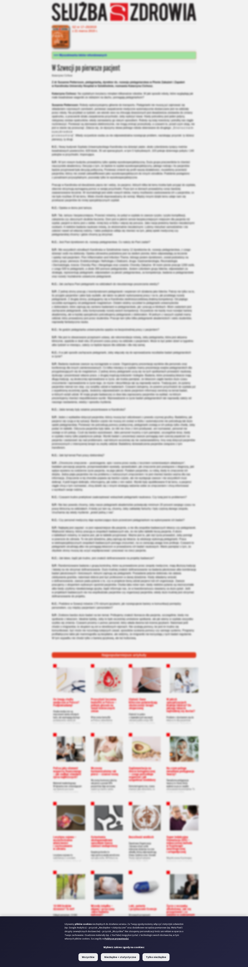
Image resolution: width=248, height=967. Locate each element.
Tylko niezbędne (156, 957)
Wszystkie (88, 957)
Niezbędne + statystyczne (120, 957)
